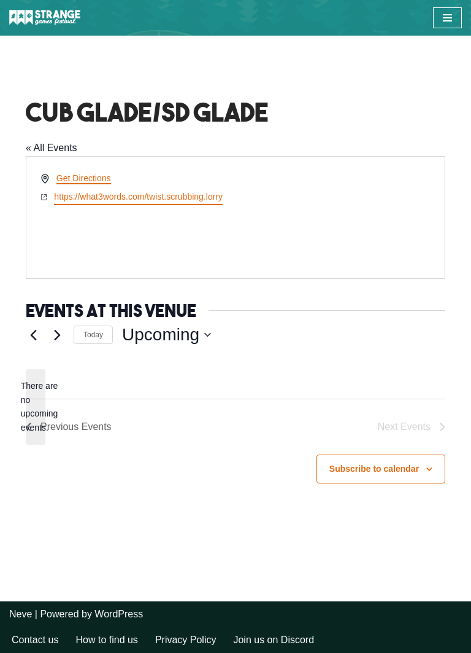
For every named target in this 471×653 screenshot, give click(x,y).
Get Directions (83, 178)
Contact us (35, 640)
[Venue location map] (339, 217)
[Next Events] (57, 334)
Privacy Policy (185, 640)
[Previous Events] (33, 334)
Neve (20, 614)
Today (93, 334)
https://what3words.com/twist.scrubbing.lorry (138, 196)
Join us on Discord (273, 640)
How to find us (106, 640)
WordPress (118, 614)
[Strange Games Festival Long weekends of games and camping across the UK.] (46, 18)
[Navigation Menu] (447, 17)
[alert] (35, 407)
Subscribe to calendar (374, 469)
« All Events (51, 148)
